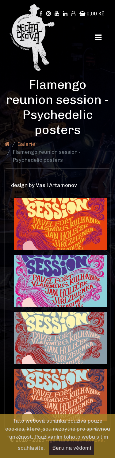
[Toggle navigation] (98, 37)
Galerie (26, 144)
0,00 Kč (91, 13)
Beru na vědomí (71, 448)
